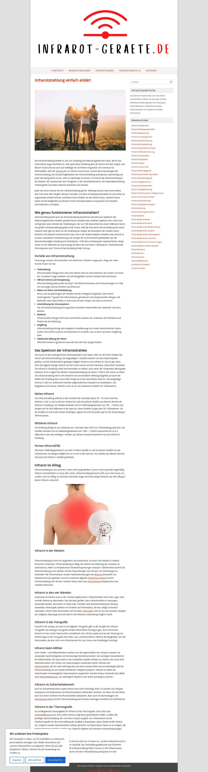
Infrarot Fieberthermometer (143, 148)
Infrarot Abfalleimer (140, 125)
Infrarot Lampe (137, 163)
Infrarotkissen (137, 253)
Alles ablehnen (34, 760)
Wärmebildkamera (139, 260)
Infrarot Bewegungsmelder (143, 129)
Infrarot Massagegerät (141, 170)
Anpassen (17, 760)
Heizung (59, 171)
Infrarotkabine (137, 215)
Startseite (57, 70)
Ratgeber (151, 70)
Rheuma (98, 574)
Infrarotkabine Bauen (140, 219)
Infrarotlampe (94, 581)
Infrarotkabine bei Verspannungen (146, 242)
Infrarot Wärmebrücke (141, 200)
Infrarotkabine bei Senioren (143, 238)
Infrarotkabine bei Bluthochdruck (145, 227)
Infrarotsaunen (104, 70)
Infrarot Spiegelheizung (141, 189)
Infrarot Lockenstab (140, 167)
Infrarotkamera (138, 249)
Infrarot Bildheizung (140, 133)
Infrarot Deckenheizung (141, 140)
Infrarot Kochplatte (139, 159)
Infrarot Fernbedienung (141, 144)
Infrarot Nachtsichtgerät (141, 178)
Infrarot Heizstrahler (140, 155)
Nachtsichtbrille (42, 666)
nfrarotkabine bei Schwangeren (146, 234)
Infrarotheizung (138, 208)
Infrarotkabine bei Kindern (143, 230)
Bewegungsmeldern (44, 699)
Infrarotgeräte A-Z (130, 70)
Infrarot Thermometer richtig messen (147, 193)
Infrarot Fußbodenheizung (143, 152)
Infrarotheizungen (79, 70)
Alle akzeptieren (55, 760)
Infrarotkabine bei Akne (141, 223)
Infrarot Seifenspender (141, 185)
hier (88, 248)
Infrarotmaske (137, 257)
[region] (37, 747)
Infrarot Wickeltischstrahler (143, 204)
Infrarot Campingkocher (141, 136)
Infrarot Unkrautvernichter (143, 197)
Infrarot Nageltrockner (141, 182)
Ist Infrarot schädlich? (140, 264)
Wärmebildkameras (49, 676)
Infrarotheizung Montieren (143, 212)
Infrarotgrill (88, 611)
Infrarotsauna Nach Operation (144, 174)
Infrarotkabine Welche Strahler (145, 245)
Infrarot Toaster (138, 268)
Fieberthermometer (97, 578)
